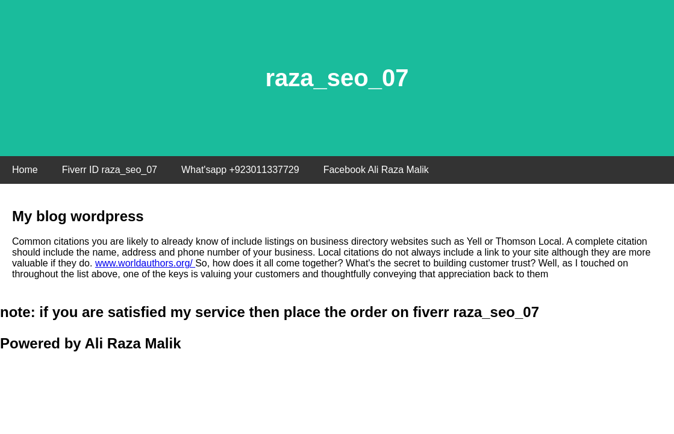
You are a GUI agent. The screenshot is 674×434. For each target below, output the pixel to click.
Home (25, 170)
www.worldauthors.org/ (145, 263)
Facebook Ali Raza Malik (376, 170)
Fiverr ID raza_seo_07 (109, 170)
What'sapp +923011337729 (240, 170)
